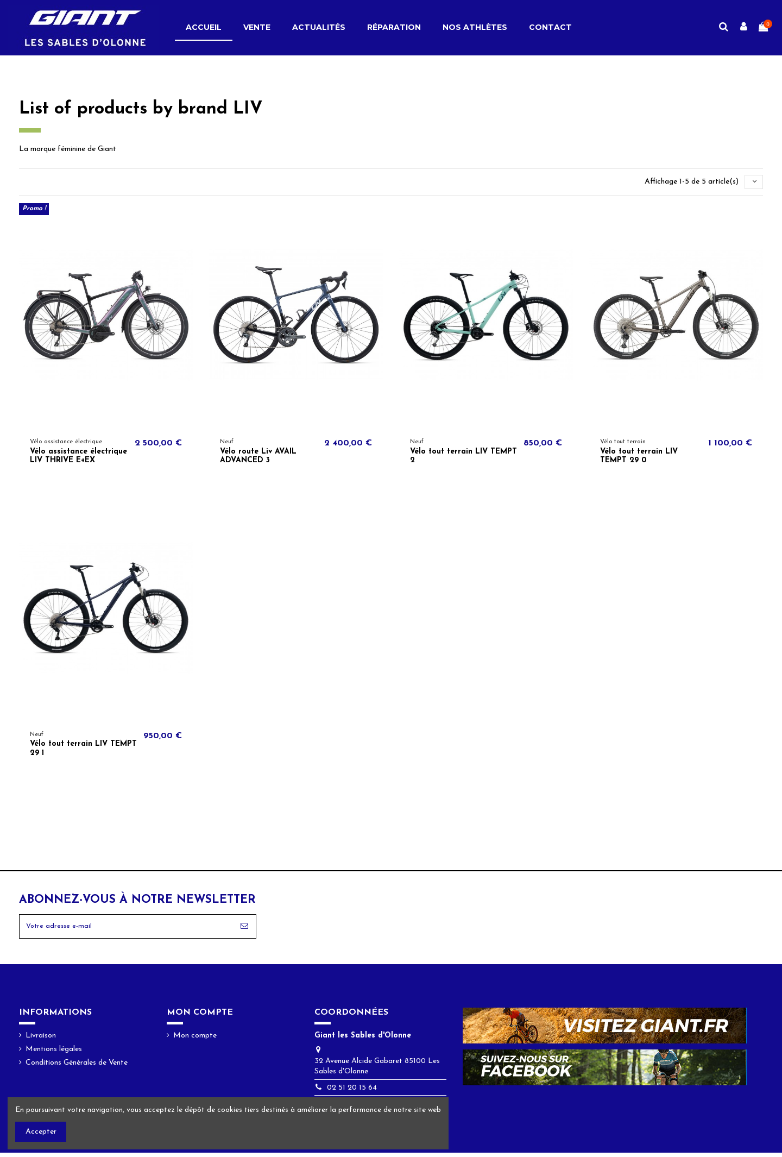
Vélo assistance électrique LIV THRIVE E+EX (78, 458)
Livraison (41, 1040)
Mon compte (195, 1040)
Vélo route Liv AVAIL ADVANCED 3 (258, 458)
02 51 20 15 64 (352, 1092)
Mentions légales (54, 1054)
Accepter (41, 1132)
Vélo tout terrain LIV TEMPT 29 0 (639, 458)
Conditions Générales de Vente (77, 1068)
